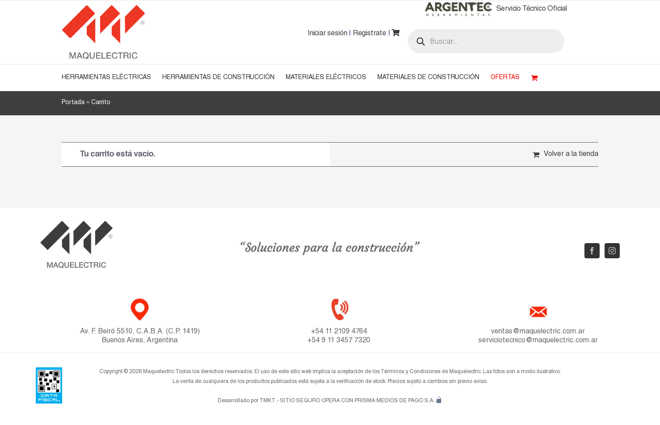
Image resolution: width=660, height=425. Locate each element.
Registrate (369, 34)
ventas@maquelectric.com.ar (538, 332)
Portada (73, 103)
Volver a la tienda (571, 154)
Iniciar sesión (327, 34)
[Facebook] (592, 250)
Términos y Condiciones (410, 372)
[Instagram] (612, 250)
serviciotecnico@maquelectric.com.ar (538, 341)
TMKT (267, 401)
